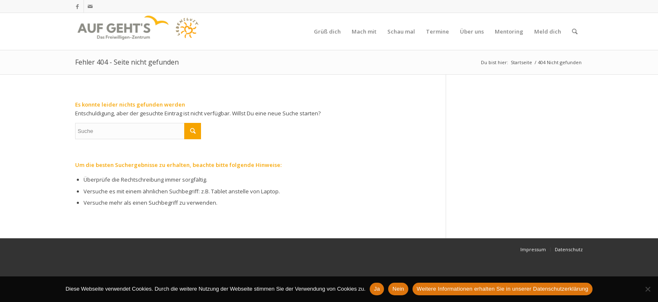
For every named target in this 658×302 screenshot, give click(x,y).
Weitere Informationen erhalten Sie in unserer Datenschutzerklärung (502, 289)
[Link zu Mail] (90, 6)
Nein (398, 289)
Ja (377, 289)
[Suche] (575, 31)
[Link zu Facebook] (77, 6)
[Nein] (647, 289)
